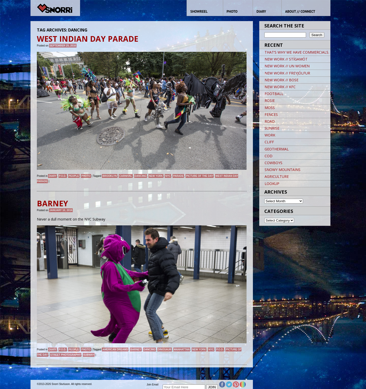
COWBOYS (273, 162)
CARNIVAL (125, 176)
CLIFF (269, 141)
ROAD (270, 121)
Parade (178, 176)
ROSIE (270, 100)
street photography (65, 354)
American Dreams (115, 349)
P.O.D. (62, 176)
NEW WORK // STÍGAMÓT (286, 59)
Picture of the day (199, 176)
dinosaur (164, 349)
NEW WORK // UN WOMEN (287, 66)
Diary (52, 176)
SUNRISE (272, 128)
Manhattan (182, 349)
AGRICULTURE (277, 176)
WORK (270, 135)
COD (268, 155)
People (74, 176)
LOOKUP (272, 183)
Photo (85, 176)
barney (135, 349)
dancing (141, 176)
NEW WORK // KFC (280, 86)
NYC (168, 176)
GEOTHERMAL (277, 149)
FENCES (271, 114)
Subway (88, 354)
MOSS (270, 107)
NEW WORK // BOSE (281, 79)
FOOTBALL (274, 93)
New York (156, 176)
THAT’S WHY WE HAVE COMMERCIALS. (297, 52)
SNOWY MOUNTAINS (282, 169)
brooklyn (109, 176)
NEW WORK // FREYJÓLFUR (287, 73)
